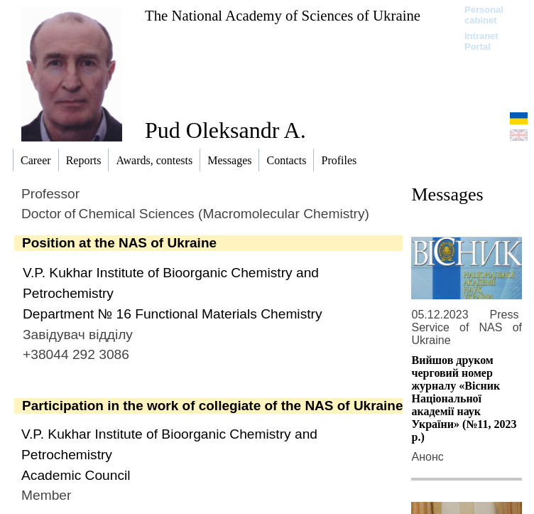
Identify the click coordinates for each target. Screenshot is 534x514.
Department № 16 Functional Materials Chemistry (172, 313)
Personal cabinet (483, 15)
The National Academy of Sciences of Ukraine (282, 15)
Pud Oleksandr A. (225, 130)
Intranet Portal (481, 41)
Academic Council (76, 475)
